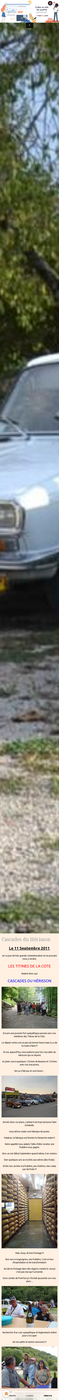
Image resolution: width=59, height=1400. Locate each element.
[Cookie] (6, 1393)
